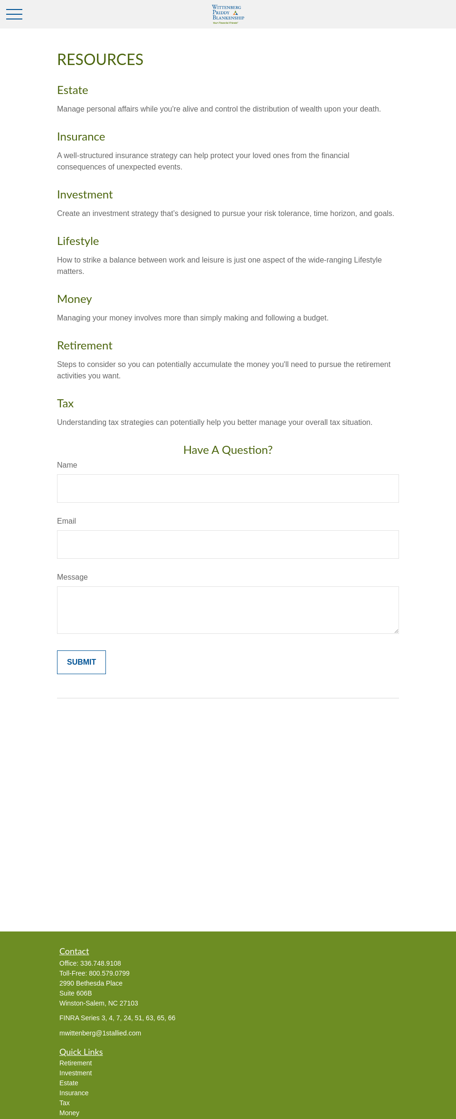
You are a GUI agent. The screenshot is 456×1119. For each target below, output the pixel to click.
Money (74, 298)
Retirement (85, 345)
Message (72, 577)
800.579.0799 (109, 973)
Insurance (81, 136)
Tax (65, 403)
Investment (85, 194)
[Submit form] (81, 662)
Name (67, 465)
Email (66, 521)
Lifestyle (78, 240)
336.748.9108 (100, 963)
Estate (72, 89)
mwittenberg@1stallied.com (100, 1033)
